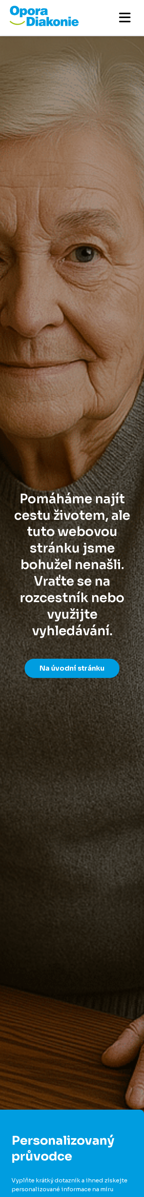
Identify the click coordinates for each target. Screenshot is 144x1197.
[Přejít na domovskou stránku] (44, 24)
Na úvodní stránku (72, 668)
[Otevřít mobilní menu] (124, 17)
